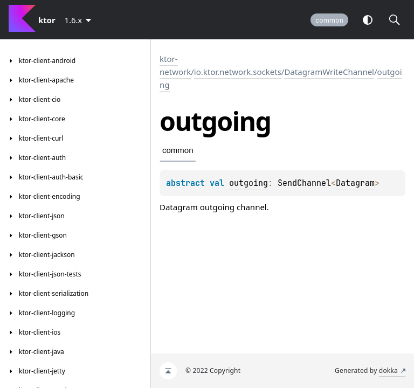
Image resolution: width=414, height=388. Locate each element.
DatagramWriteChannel (329, 71)
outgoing (248, 183)
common (329, 20)
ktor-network (175, 65)
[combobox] (80, 20)
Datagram (355, 183)
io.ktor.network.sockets (237, 71)
